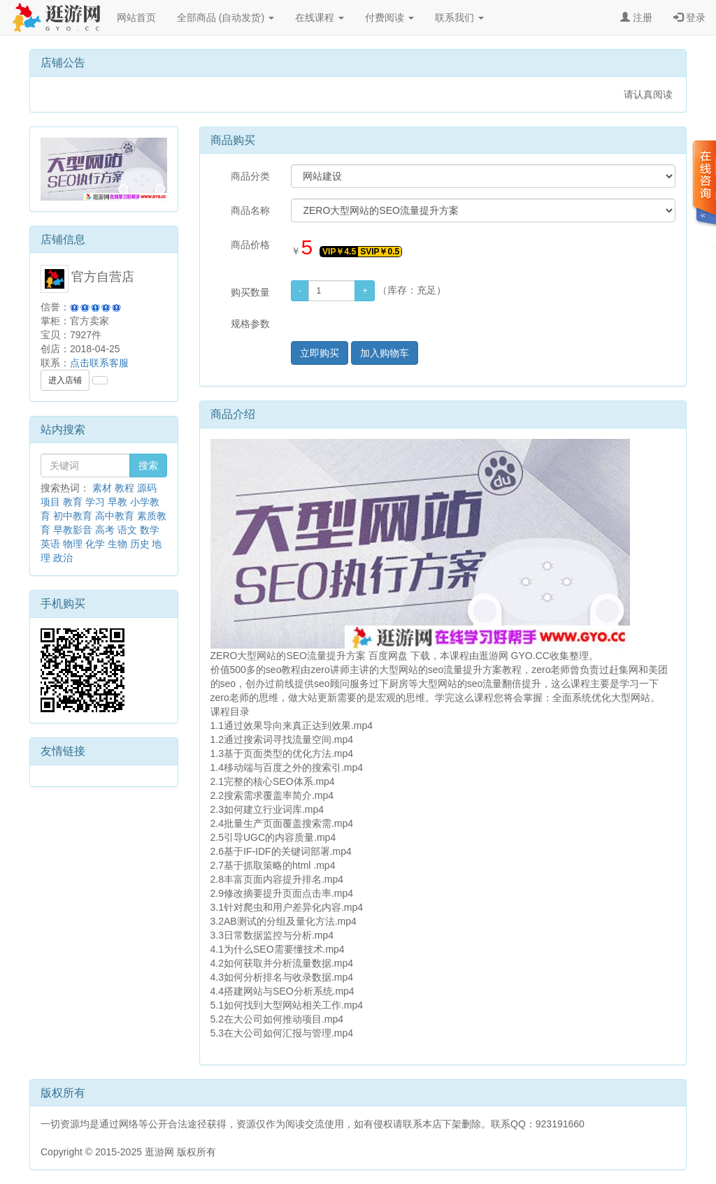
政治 (63, 557)
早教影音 (72, 529)
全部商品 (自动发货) (225, 17)
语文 (127, 529)
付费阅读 (389, 17)
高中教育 (114, 515)
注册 (636, 17)
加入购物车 (384, 353)
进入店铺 (65, 380)
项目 (50, 501)
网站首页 (136, 17)
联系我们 (459, 17)
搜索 (148, 465)
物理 (73, 543)
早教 (117, 501)
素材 (102, 487)
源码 (147, 487)
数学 (149, 529)
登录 (689, 17)
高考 (105, 529)
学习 (95, 501)
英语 (50, 543)
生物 (117, 543)
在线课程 (319, 17)
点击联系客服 (99, 362)
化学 (95, 543)
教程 (124, 487)
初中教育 (72, 515)
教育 (73, 501)
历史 (140, 543)
